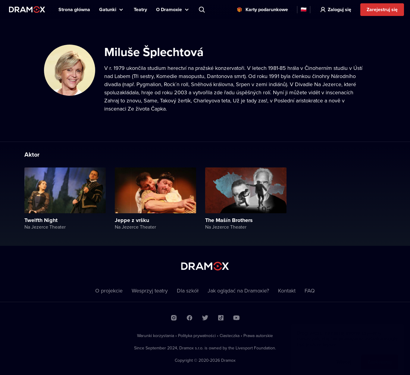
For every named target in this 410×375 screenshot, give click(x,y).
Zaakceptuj (380, 355)
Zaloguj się (339, 9)
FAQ (310, 290)
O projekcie (109, 290)
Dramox (27, 9)
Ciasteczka (229, 336)
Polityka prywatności (197, 336)
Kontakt (287, 290)
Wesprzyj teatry (150, 290)
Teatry (140, 9)
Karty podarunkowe (267, 9)
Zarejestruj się (382, 9)
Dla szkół (188, 290)
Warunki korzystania (155, 336)
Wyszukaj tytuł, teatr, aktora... (202, 9)
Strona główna (74, 9)
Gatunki (107, 9)
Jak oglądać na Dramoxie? (238, 290)
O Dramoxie (169, 9)
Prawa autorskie (258, 336)
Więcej (343, 355)
